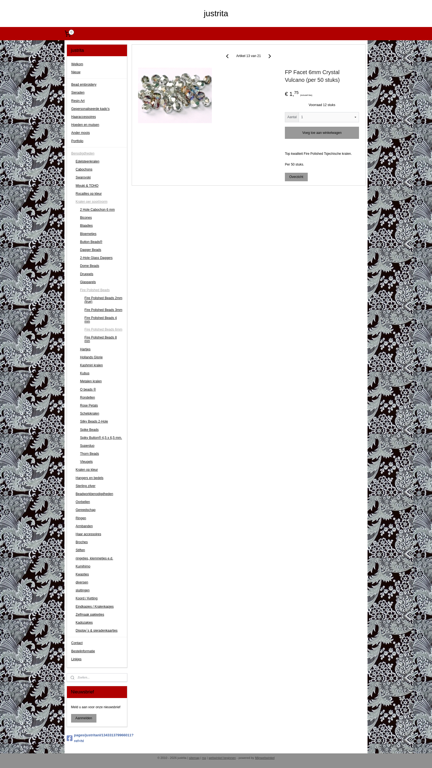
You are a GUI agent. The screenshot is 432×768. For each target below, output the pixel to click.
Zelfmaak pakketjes (90, 614)
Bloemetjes (88, 234)
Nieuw (75, 72)
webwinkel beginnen (222, 757)
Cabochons (84, 169)
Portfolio (77, 141)
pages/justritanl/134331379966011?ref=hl (97, 738)
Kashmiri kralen (91, 365)
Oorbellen (83, 502)
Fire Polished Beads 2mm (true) (103, 300)
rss (204, 757)
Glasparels (88, 282)
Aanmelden (83, 718)
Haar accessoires (88, 534)
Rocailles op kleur (89, 194)
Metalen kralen (91, 381)
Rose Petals (89, 405)
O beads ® (88, 389)
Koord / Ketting (87, 598)
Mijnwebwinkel (265, 757)
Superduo (87, 446)
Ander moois (80, 133)
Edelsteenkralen (87, 161)
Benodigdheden (82, 153)
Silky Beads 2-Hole (94, 421)
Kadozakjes (84, 622)
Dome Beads (89, 266)
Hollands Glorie (91, 357)
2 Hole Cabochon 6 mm (97, 210)
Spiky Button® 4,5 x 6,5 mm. (101, 438)
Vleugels (86, 462)
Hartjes (85, 349)
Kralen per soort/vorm (91, 202)
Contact (77, 643)
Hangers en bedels (90, 478)
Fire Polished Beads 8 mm (101, 339)
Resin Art (78, 101)
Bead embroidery (83, 84)
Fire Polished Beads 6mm (103, 329)
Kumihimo (83, 566)
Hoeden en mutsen (85, 125)
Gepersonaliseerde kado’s (90, 109)
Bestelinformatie (83, 651)
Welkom (77, 64)
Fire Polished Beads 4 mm (101, 319)
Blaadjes (86, 226)
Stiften (80, 550)
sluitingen (83, 590)
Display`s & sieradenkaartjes (97, 630)
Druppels (86, 274)
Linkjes (76, 659)
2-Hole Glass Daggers (96, 258)
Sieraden (78, 92)
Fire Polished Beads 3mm (103, 310)
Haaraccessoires (83, 117)
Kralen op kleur (87, 470)
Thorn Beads (89, 454)
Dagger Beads (90, 250)
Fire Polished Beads (95, 290)
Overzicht (296, 177)
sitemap (194, 757)
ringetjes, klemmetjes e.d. (94, 558)
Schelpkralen (89, 413)
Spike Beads (89, 430)
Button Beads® (91, 242)
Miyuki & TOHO (87, 186)
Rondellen (87, 397)
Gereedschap (86, 510)
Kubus (85, 373)
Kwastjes (82, 574)
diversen (82, 582)
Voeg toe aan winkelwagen (322, 132)
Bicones (86, 218)
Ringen (81, 518)
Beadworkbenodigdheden (94, 494)
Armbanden (84, 526)
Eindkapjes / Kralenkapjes (95, 607)
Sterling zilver (86, 486)
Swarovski (83, 177)
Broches (82, 542)
